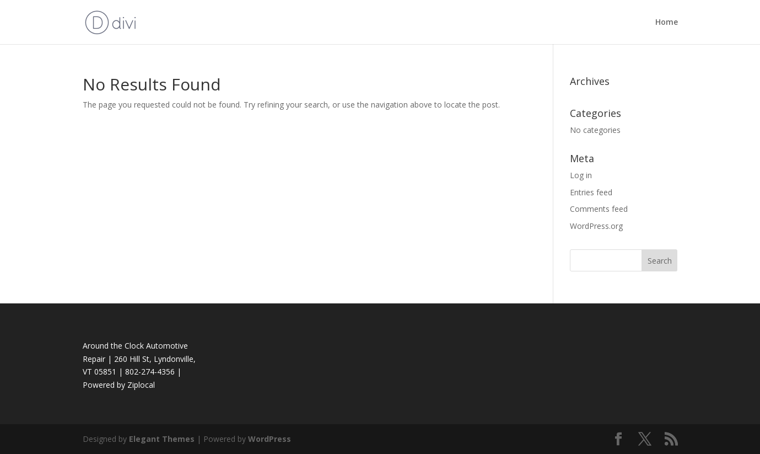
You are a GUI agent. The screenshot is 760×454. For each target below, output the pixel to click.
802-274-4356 (150, 371)
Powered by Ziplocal (119, 385)
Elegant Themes (162, 439)
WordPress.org (596, 226)
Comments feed (599, 209)
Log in (581, 175)
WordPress (269, 439)
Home (666, 22)
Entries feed (591, 192)
